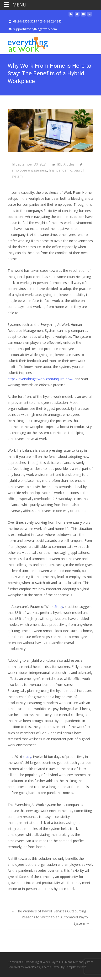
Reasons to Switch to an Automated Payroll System (55, 920)
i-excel (56, 967)
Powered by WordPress (24, 967)
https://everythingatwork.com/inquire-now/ (41, 379)
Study (58, 606)
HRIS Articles (65, 164)
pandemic (64, 170)
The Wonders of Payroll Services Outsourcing (49, 911)
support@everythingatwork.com (35, 29)
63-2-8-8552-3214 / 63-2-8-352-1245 (37, 21)
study (27, 756)
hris (51, 170)
